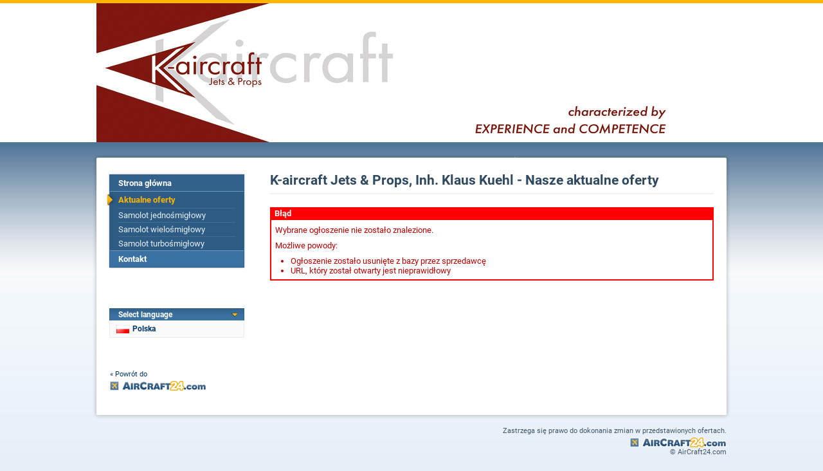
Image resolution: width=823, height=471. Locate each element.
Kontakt (132, 259)
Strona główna (145, 183)
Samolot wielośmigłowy (161, 229)
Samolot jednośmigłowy (162, 215)
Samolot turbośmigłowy (161, 243)
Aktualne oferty (147, 200)
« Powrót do (128, 374)
